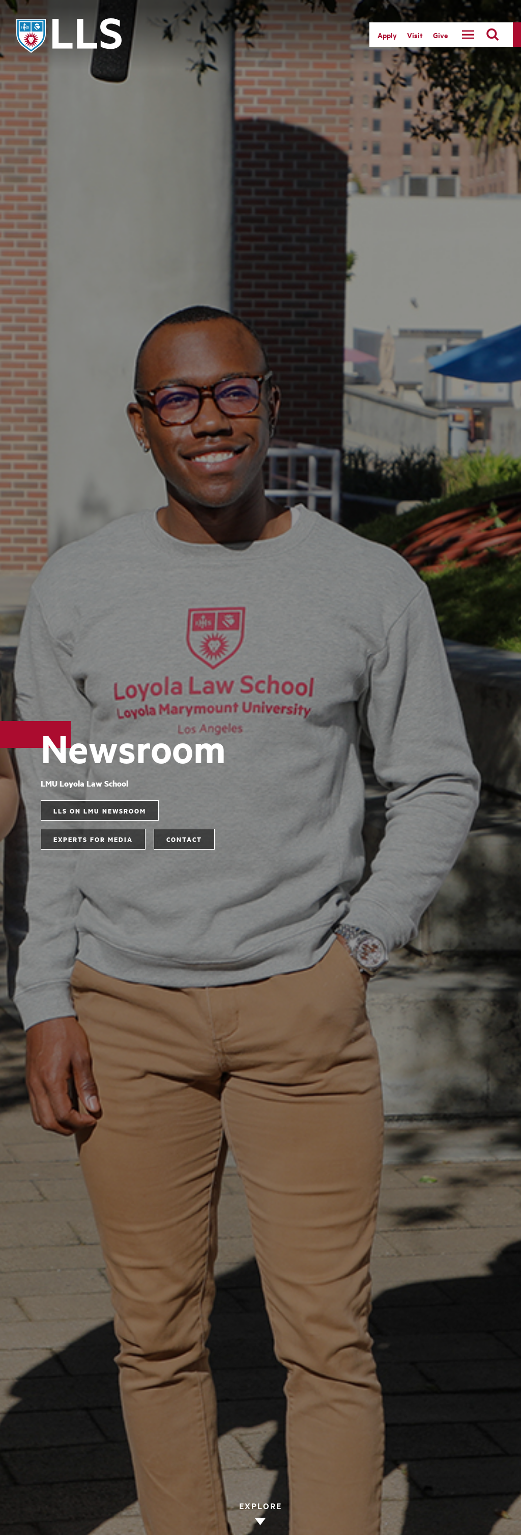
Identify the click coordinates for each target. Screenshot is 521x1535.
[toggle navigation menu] (468, 34)
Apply (387, 34)
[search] (492, 34)
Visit (415, 34)
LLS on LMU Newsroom (99, 810)
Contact (184, 839)
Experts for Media (93, 839)
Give (440, 34)
